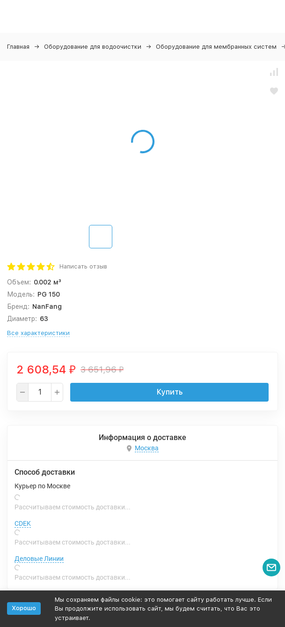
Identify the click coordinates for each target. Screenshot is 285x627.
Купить (170, 392)
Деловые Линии (39, 558)
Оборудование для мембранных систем (216, 46)
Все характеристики (38, 332)
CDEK (23, 523)
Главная (18, 46)
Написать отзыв (83, 266)
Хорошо (24, 608)
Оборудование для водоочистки (92, 46)
